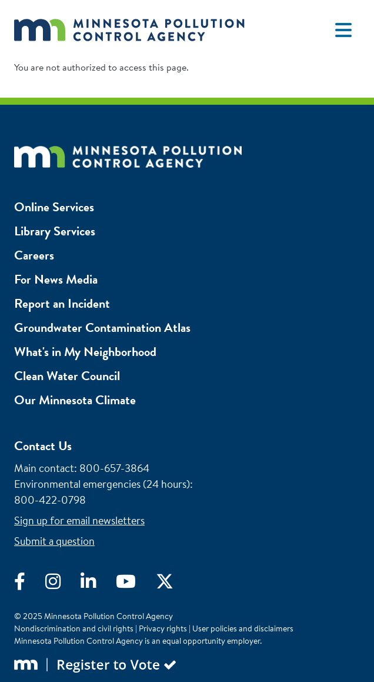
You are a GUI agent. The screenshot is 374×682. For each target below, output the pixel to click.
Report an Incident (62, 303)
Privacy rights (163, 628)
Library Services (54, 231)
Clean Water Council (67, 376)
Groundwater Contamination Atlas (102, 327)
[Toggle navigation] (343, 30)
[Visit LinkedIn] (98, 584)
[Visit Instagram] (63, 584)
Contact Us (43, 446)
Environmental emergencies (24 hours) (102, 484)
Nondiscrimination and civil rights (73, 628)
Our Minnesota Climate (75, 400)
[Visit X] (173, 584)
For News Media (56, 279)
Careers (34, 255)
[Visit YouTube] (136, 584)
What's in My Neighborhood (85, 351)
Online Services (54, 207)
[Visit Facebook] (29, 584)
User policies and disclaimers (242, 628)
